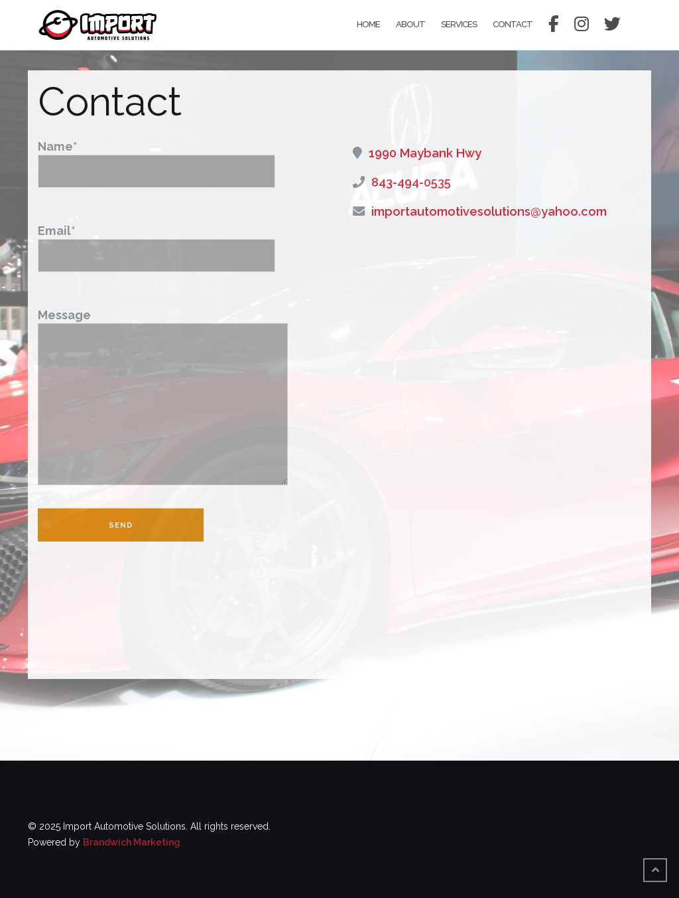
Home (368, 24)
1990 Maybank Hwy (425, 153)
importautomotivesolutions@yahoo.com (489, 211)
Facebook (553, 25)
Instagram (581, 25)
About (410, 24)
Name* (156, 158)
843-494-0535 (411, 182)
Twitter (612, 25)
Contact (512, 24)
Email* (156, 243)
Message (163, 398)
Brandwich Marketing (131, 842)
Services (459, 24)
